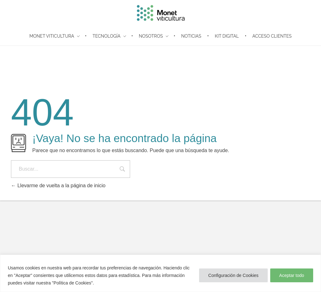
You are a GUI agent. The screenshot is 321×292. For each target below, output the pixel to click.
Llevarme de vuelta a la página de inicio (58, 185)
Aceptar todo (291, 275)
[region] (160, 273)
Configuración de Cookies (233, 275)
